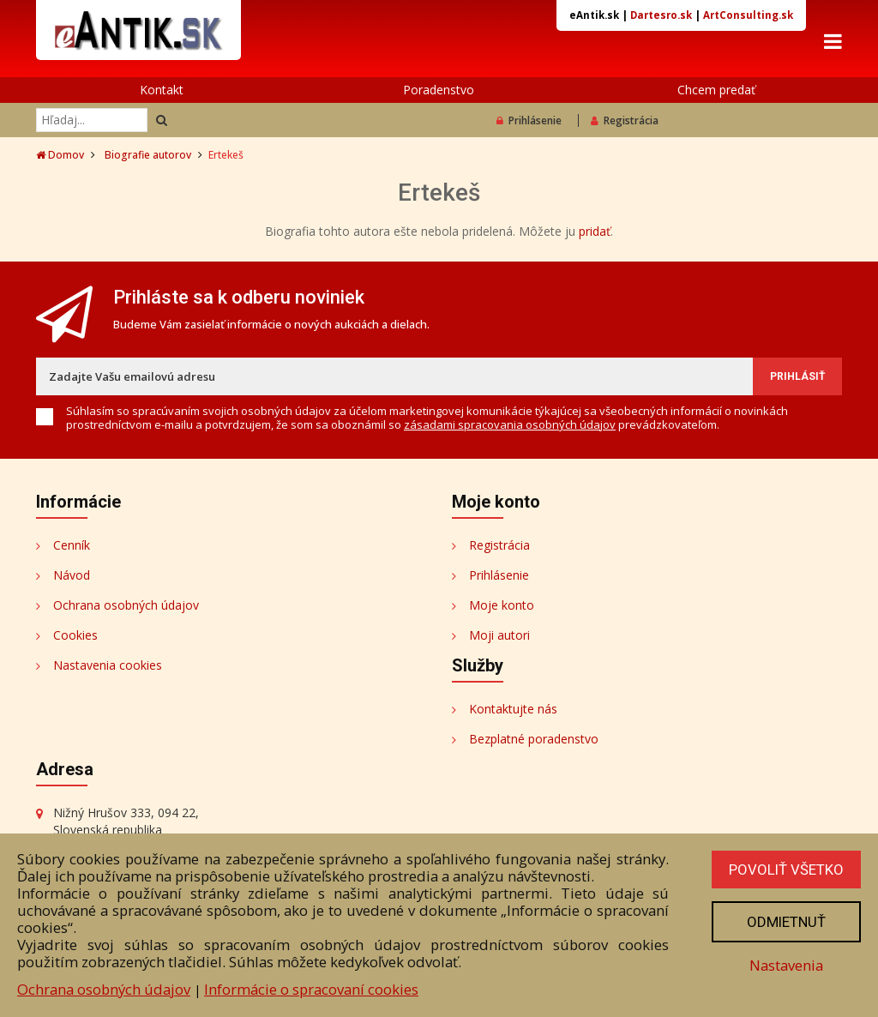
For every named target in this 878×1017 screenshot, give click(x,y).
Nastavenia (786, 965)
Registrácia (624, 120)
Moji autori (499, 635)
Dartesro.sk (661, 15)
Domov (60, 154)
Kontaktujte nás (513, 709)
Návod (71, 575)
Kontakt (161, 89)
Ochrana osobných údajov (126, 605)
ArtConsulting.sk (748, 15)
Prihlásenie (529, 120)
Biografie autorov (148, 154)
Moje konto (501, 605)
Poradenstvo (438, 89)
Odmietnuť (786, 921)
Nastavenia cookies (107, 665)
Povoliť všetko (786, 869)
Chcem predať (716, 89)
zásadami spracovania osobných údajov (510, 424)
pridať (594, 231)
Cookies (75, 635)
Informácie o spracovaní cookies (311, 989)
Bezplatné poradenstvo (533, 739)
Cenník (71, 545)
